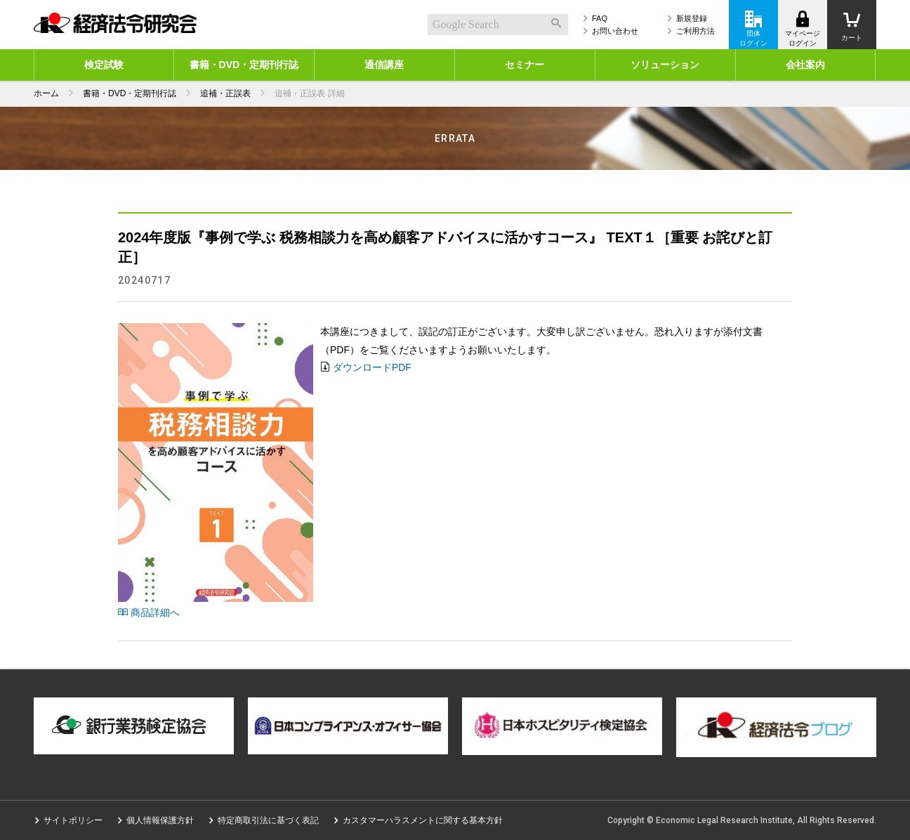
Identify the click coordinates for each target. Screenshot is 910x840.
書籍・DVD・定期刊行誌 (244, 64)
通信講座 (384, 64)
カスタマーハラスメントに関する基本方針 (423, 820)
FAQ (599, 18)
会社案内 (805, 64)
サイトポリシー (73, 820)
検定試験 (104, 64)
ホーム (46, 93)
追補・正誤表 (225, 93)
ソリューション (665, 64)
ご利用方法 (695, 31)
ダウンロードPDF (372, 367)
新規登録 (691, 18)
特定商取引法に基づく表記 (268, 820)
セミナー (524, 64)
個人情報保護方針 (160, 820)
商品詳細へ (149, 612)
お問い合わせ (615, 31)
